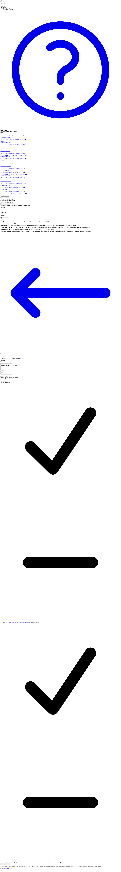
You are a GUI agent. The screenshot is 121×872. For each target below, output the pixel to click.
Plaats (2, 372)
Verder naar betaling (5, 217)
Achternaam (3, 363)
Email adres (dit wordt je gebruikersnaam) (9, 365)
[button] (5, 864)
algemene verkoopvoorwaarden (13, 623)
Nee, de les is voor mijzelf (7, 379)
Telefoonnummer (4, 367)
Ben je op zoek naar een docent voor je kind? (10, 377)
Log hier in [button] (21, 358)
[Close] (1, 1)
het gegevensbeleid (25, 623)
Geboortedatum (4, 375)
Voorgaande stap (5, 868)
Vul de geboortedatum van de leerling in (9, 131)
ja (2, 380)
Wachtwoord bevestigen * (6, 382)
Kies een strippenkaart (5, 136)
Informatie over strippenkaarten (7, 219)
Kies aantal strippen (4, 197)
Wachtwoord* (3, 381)
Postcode (2, 370)
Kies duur (2, 8)
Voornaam (3, 360)
